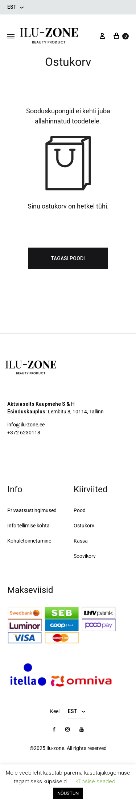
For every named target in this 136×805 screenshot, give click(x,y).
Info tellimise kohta (28, 525)
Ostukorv (84, 525)
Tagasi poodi (68, 258)
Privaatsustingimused (32, 510)
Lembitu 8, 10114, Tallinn (76, 411)
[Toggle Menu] (11, 37)
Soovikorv (85, 556)
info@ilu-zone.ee (26, 424)
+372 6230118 (23, 432)
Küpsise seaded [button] (95, 781)
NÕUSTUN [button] (68, 793)
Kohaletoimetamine (29, 541)
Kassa (81, 541)
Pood (80, 510)
